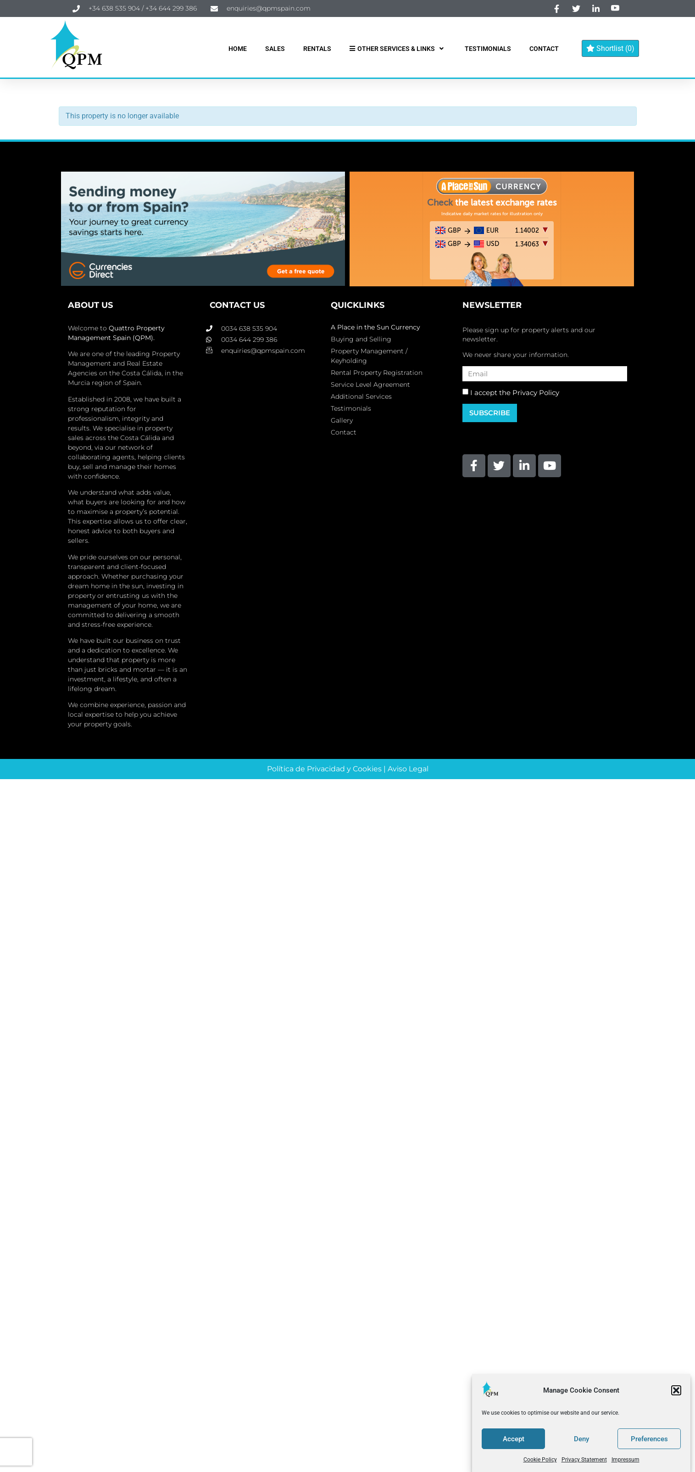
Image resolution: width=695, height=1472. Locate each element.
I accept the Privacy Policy (514, 392)
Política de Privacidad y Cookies (324, 768)
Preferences (649, 1439)
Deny (581, 1439)
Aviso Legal (408, 768)
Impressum (625, 1459)
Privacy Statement (584, 1459)
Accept (513, 1439)
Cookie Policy (540, 1459)
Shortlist (610, 48)
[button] (676, 1390)
